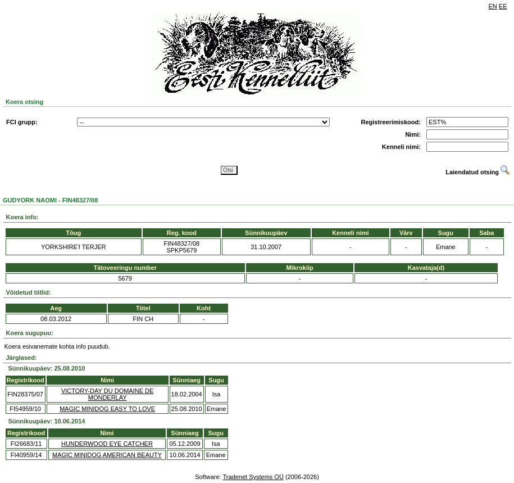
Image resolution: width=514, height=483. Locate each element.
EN (493, 6)
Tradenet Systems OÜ (252, 476)
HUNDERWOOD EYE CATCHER (107, 443)
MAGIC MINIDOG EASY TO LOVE (107, 408)
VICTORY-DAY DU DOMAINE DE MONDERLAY (107, 394)
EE (503, 6)
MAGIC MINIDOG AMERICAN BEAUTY (107, 455)
